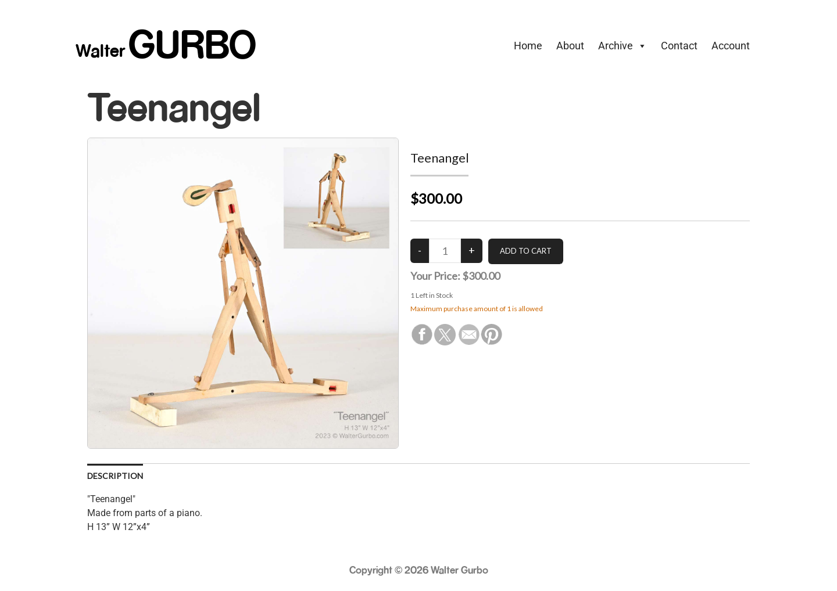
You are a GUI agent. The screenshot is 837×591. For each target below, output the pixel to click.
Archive (622, 45)
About (570, 45)
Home (528, 45)
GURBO (192, 43)
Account (730, 45)
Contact (679, 45)
